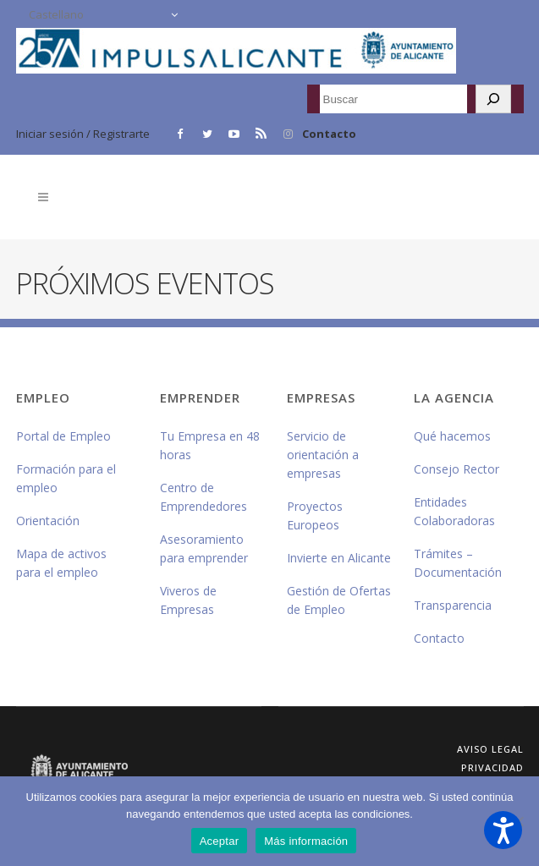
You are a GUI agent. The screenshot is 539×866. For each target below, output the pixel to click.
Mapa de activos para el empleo (61, 562)
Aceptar (219, 841)
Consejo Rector (456, 469)
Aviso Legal (490, 749)
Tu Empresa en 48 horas (210, 445)
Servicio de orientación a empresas (323, 454)
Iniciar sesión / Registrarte (83, 133)
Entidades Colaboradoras (454, 511)
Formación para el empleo (66, 478)
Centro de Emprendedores (203, 497)
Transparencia (453, 605)
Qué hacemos (452, 436)
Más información (306, 841)
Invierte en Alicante (339, 558)
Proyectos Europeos (315, 515)
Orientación (48, 520)
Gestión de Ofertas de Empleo (339, 600)
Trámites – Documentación (458, 562)
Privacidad (492, 767)
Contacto (329, 133)
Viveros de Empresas (188, 600)
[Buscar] (493, 99)
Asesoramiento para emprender (204, 548)
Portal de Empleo (63, 436)
